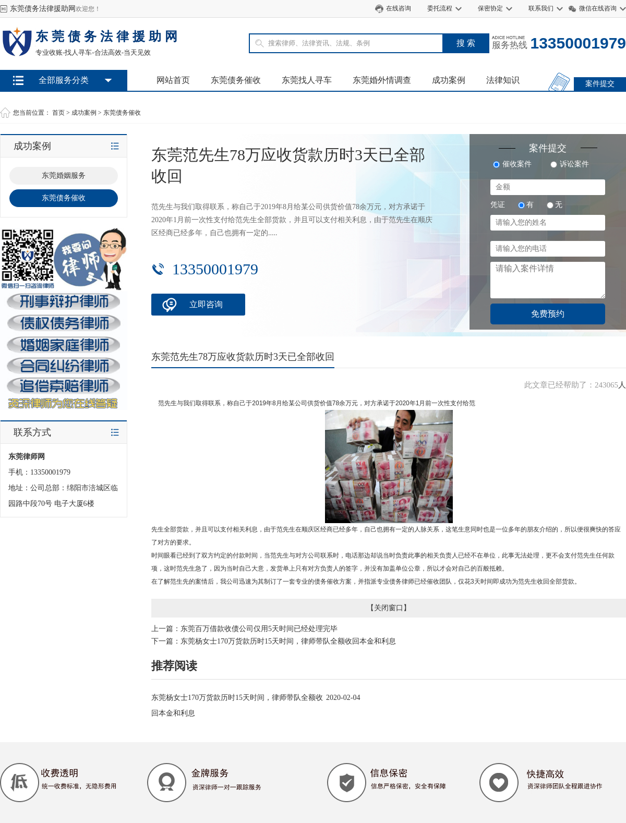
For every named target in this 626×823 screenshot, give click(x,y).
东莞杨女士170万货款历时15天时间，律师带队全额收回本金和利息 (288, 641)
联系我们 (540, 8)
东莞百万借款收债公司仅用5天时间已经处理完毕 (259, 629)
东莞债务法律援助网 (43, 9)
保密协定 (490, 8)
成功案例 (448, 80)
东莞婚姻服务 (64, 175)
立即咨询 (206, 304)
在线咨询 (398, 8)
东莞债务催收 (236, 80)
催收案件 (512, 164)
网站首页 (173, 80)
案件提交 (600, 84)
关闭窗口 (388, 608)
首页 (58, 112)
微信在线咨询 (598, 8)
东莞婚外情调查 (382, 80)
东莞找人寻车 (307, 80)
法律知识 (503, 80)
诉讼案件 (569, 164)
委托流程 (439, 8)
